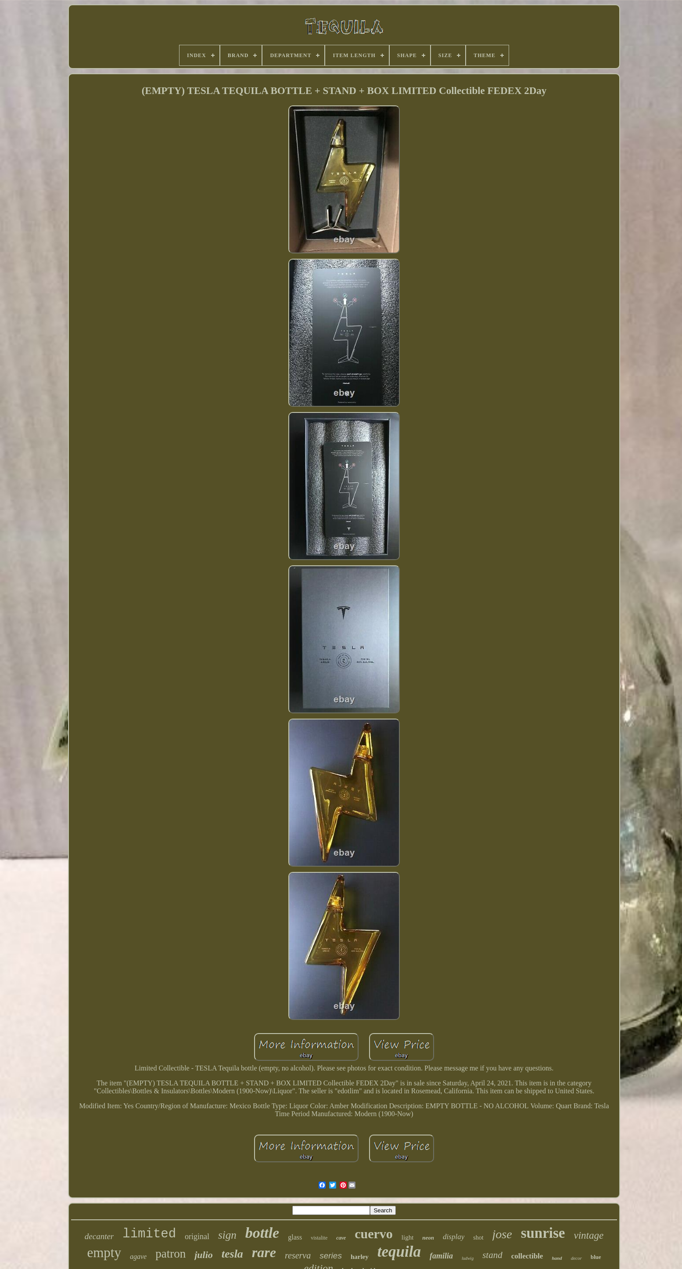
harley (360, 1256)
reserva (298, 1255)
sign (227, 1235)
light (408, 1237)
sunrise (543, 1233)
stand (492, 1255)
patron (170, 1253)
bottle (262, 1233)
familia (441, 1255)
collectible (527, 1256)
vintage (589, 1235)
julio (203, 1254)
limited (149, 1234)
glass (295, 1237)
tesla (232, 1253)
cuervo (374, 1233)
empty (104, 1252)
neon (428, 1237)
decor (576, 1258)
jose (502, 1234)
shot (478, 1237)
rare (264, 1252)
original (197, 1236)
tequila (399, 1251)
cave (341, 1238)
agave (138, 1256)
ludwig (468, 1258)
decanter (99, 1236)
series (330, 1255)
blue (596, 1257)
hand (557, 1258)
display (453, 1237)
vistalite (319, 1238)
